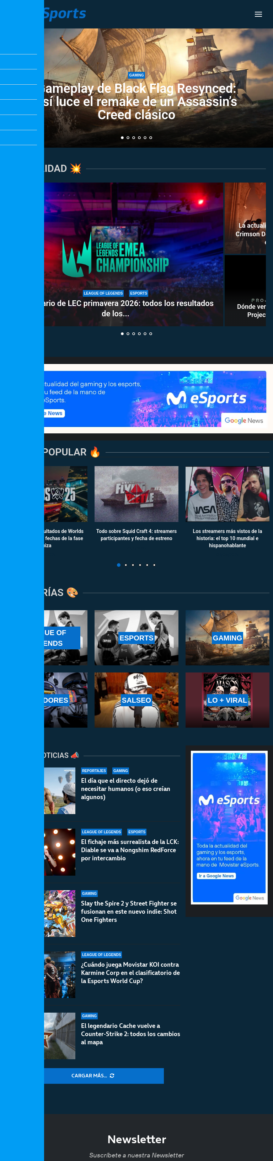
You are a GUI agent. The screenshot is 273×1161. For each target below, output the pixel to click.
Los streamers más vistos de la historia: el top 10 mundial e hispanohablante (227, 538)
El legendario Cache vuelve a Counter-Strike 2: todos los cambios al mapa (130, 1034)
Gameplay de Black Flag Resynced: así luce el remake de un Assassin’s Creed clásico (136, 101)
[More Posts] (93, 1076)
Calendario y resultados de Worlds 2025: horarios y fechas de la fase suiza (45, 538)
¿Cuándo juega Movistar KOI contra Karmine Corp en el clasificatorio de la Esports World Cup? (130, 972)
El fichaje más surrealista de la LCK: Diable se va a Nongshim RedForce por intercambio (130, 850)
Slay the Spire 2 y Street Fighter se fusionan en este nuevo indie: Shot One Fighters (129, 911)
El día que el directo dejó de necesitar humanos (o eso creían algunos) (125, 788)
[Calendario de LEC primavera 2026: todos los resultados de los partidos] (115, 254)
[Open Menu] (258, 14)
